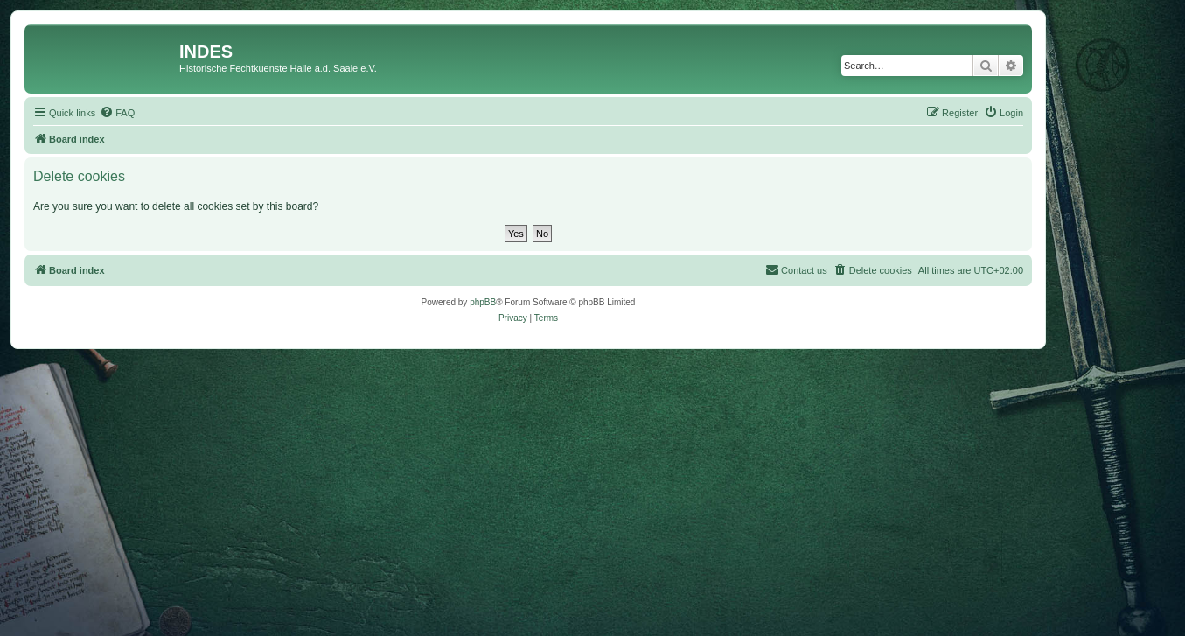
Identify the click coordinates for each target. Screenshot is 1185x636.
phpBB (483, 302)
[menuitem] (117, 112)
